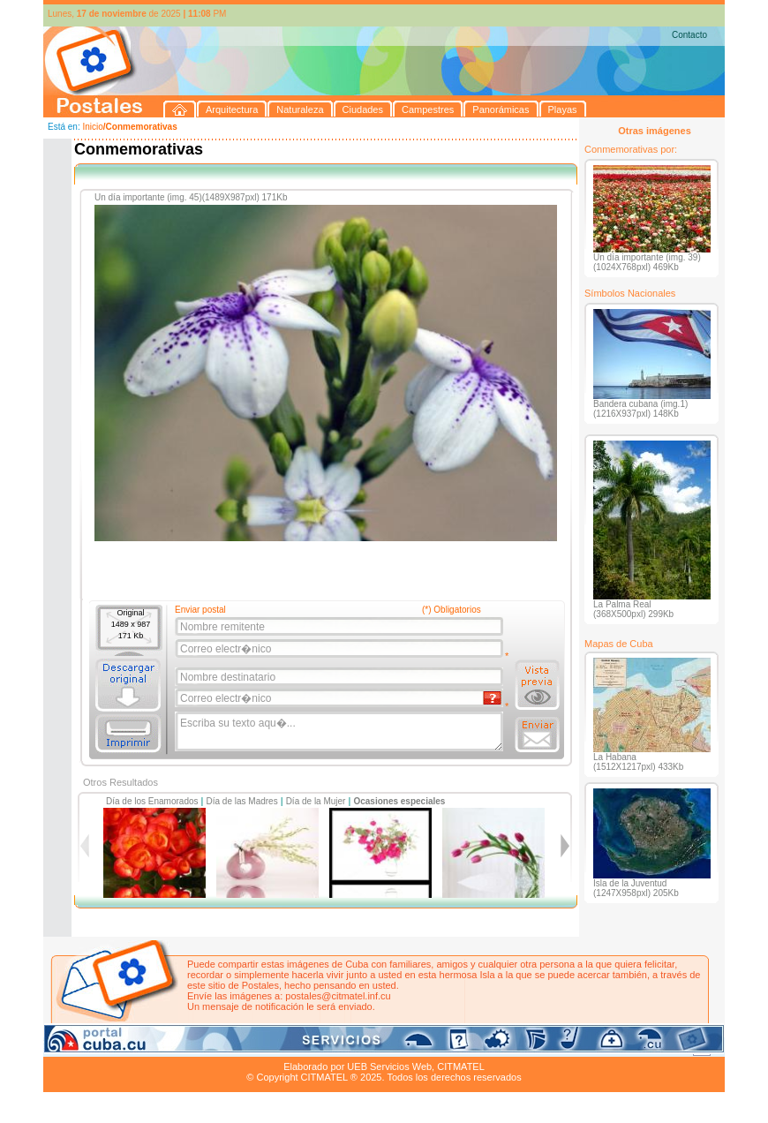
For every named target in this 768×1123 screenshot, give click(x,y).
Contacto (689, 35)
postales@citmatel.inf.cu (337, 996)
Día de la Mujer (316, 801)
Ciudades (209, 1046)
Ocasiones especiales (399, 801)
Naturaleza (157, 1046)
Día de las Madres (242, 801)
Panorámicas (326, 1046)
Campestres (263, 1046)
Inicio (92, 127)
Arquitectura (99, 1046)
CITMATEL (461, 1066)
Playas (377, 1046)
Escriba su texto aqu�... (340, 731)
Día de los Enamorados (152, 801)
